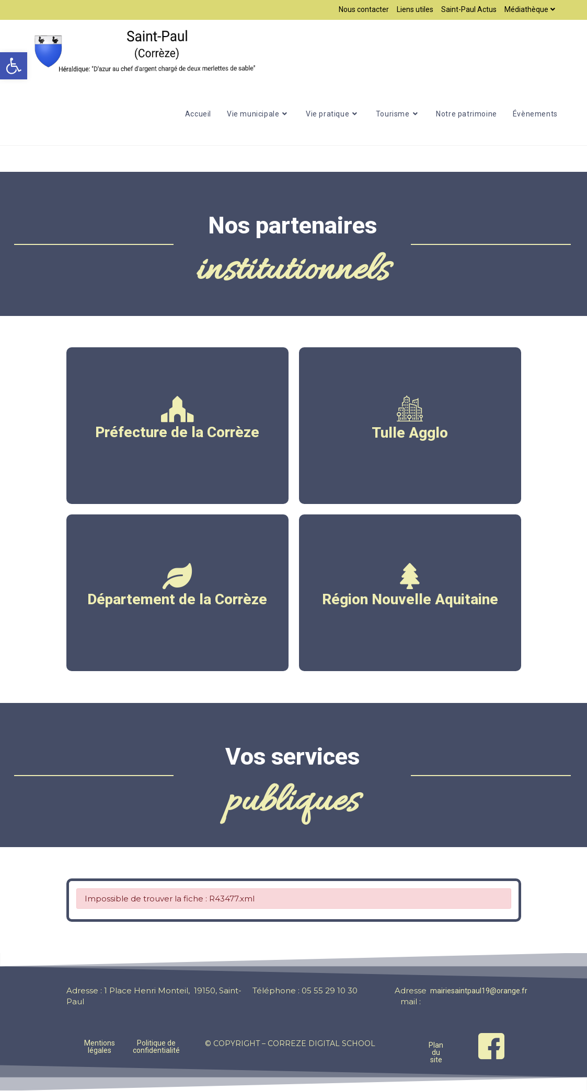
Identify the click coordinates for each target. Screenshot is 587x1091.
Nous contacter (364, 9)
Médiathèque (531, 9)
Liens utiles (415, 9)
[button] (13, 65)
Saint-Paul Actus (469, 9)
